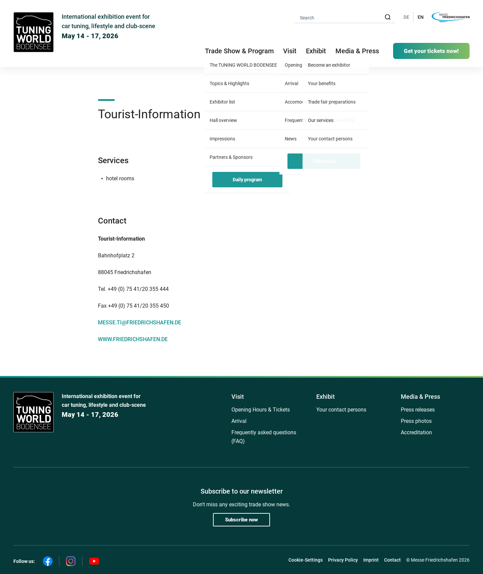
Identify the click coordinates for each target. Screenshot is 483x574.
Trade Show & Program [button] (239, 51)
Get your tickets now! (431, 51)
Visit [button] (290, 51)
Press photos (416, 421)
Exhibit (325, 396)
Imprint (371, 560)
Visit (237, 396)
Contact (392, 560)
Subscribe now (241, 520)
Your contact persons (341, 409)
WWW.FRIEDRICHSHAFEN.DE (133, 339)
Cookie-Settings (305, 560)
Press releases (418, 409)
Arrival (239, 421)
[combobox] (344, 17)
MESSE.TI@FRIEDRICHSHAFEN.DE (139, 322)
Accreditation (416, 432)
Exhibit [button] (316, 51)
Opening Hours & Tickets (260, 409)
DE (406, 17)
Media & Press (357, 51)
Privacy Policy (343, 560)
